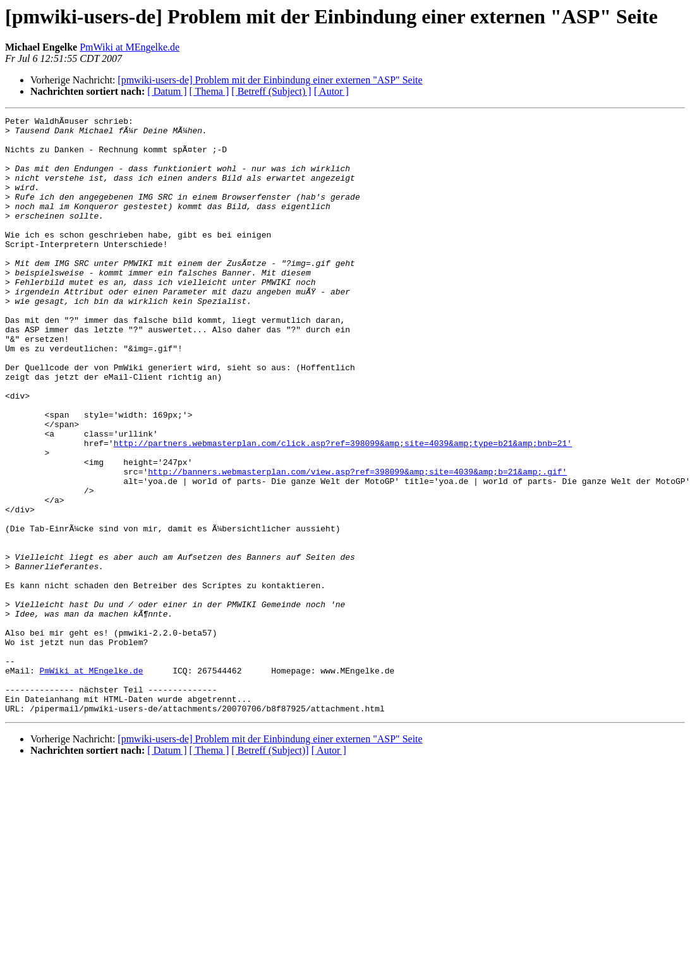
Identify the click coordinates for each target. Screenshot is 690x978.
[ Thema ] (209, 91)
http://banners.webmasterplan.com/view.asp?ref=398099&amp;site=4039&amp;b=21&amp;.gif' (357, 543)
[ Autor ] (331, 91)
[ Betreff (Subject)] (269, 869)
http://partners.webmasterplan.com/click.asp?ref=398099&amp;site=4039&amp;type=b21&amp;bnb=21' (343, 509)
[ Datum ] (166, 91)
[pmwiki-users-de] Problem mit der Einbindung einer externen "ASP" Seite (270, 80)
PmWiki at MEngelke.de (129, 47)
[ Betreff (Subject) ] (271, 91)
